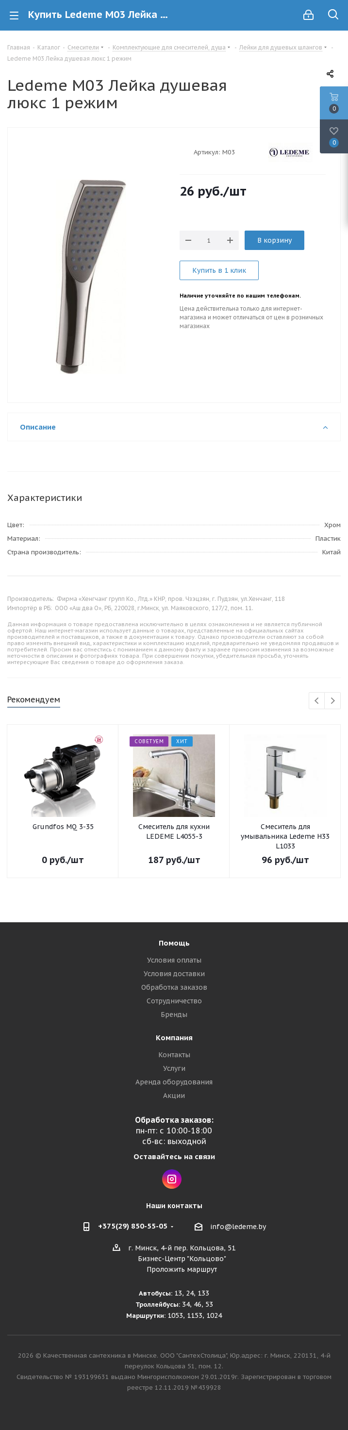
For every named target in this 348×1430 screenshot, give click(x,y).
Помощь (174, 943)
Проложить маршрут (182, 1269)
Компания (174, 1037)
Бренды (174, 1014)
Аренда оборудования (174, 1082)
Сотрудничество (174, 1001)
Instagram (172, 1179)
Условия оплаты (174, 960)
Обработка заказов (174, 987)
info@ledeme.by (238, 1226)
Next (333, 701)
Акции (174, 1095)
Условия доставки (174, 973)
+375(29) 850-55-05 (132, 1225)
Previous (317, 701)
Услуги (174, 1068)
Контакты (174, 1054)
